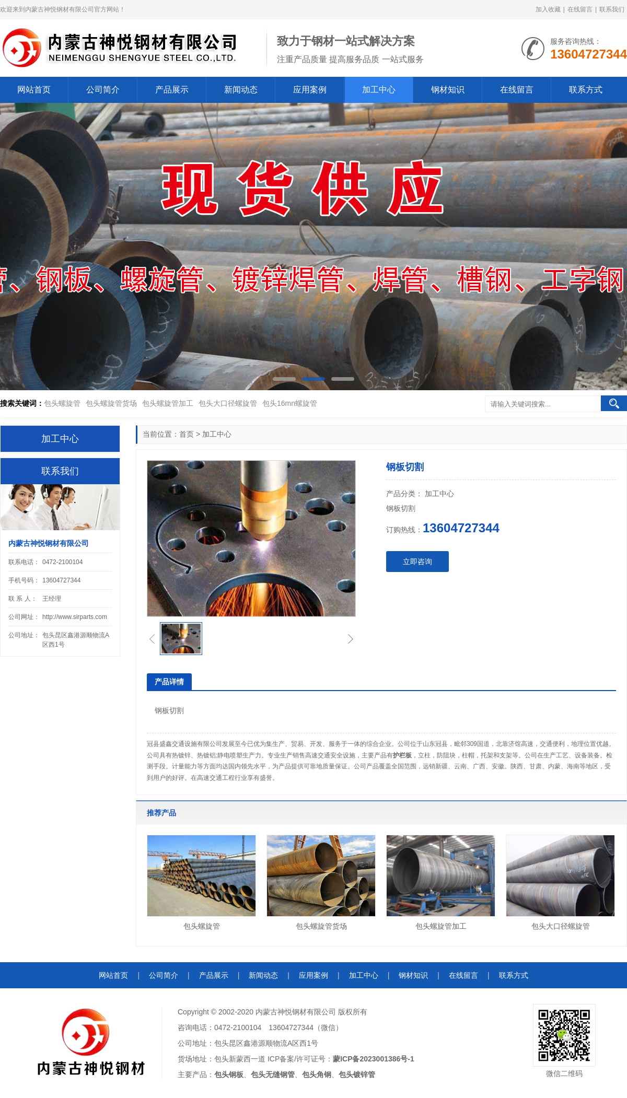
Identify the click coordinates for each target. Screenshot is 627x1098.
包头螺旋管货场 (111, 403)
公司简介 (103, 89)
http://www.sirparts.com (74, 617)
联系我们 (611, 9)
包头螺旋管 (62, 403)
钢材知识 (448, 89)
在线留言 (580, 9)
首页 (186, 434)
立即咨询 (417, 561)
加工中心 (379, 89)
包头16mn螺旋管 (289, 403)
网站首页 (34, 89)
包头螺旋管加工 (167, 403)
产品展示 (172, 89)
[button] (284, 379)
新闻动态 (241, 89)
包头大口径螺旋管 (228, 403)
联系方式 (585, 89)
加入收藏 (548, 9)
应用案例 (310, 89)
